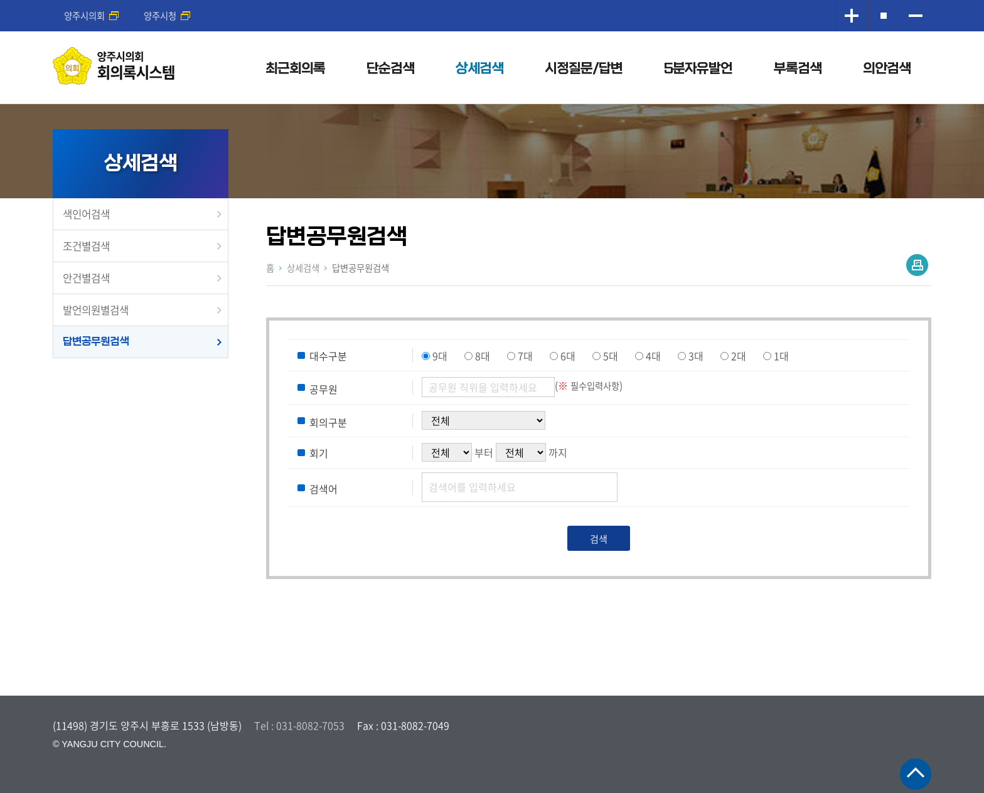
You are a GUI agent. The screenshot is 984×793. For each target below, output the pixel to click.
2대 (738, 355)
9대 (439, 355)
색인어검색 (86, 213)
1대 (781, 355)
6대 (567, 355)
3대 (695, 355)
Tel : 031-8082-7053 (299, 725)
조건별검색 (86, 245)
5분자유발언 (698, 69)
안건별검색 (86, 277)
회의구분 (328, 421)
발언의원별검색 (96, 309)
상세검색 (479, 69)
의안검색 (887, 69)
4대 (653, 355)
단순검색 (390, 69)
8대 (482, 355)
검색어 (323, 488)
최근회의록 (295, 69)
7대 (525, 355)
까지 (557, 452)
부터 (483, 452)
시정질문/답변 (584, 69)
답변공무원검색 (96, 342)
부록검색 (797, 69)
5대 (610, 355)
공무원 (323, 388)
